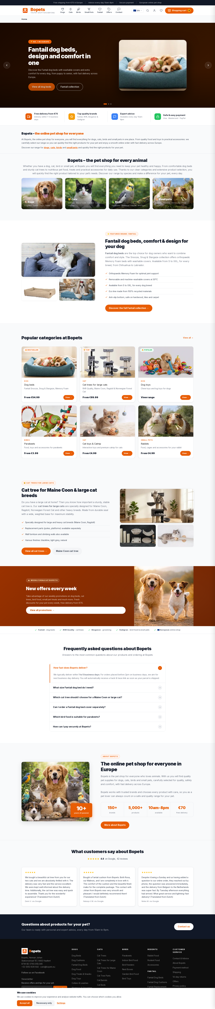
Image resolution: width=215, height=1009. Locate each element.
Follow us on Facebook (33, 972)
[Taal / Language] (138, 10)
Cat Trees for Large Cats (106, 962)
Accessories (153, 965)
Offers (176, 981)
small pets (72, 147)
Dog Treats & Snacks (81, 974)
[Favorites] (161, 10)
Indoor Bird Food (130, 960)
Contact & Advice (181, 958)
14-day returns (179, 977)
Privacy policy (179, 986)
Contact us (184, 926)
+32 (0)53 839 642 (30, 967)
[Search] (147, 10)
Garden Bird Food (130, 974)
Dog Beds (76, 955)
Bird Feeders (128, 965)
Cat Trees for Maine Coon (106, 969)
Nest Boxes (127, 969)
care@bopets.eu (47, 967)
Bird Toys (126, 978)
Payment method (180, 967)
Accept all (25, 1003)
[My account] (154, 10)
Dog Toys (76, 978)
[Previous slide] (6, 65)
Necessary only (44, 1003)
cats (52, 147)
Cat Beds (101, 985)
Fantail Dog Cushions (157, 982)
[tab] (105, 104)
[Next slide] (208, 65)
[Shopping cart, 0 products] (179, 10)
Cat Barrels (102, 980)
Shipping (177, 972)
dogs (46, 147)
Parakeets (127, 955)
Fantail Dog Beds (80, 965)
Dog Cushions (78, 960)
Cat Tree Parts (103, 975)
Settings (61, 1003)
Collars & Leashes (80, 983)
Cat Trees (101, 955)
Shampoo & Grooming (82, 988)
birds (59, 147)
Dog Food (76, 969)
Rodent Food (154, 960)
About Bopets (179, 963)
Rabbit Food (153, 955)
